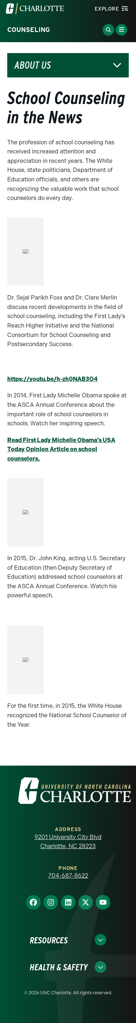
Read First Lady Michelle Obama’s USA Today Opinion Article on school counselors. (61, 449)
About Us (33, 65)
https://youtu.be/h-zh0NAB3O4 (52, 379)
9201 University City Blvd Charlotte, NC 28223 (68, 842)
